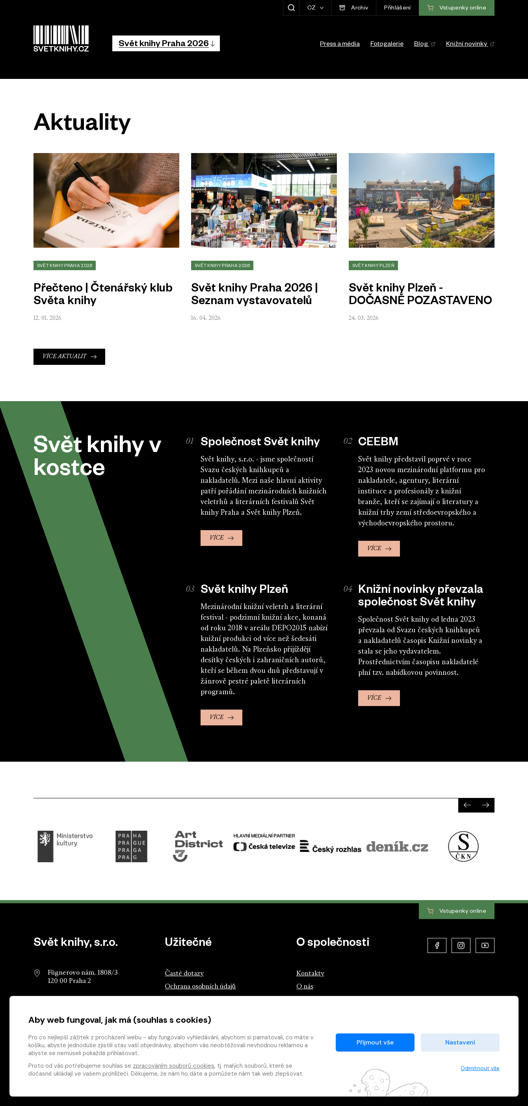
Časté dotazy (184, 973)
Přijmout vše (375, 1042)
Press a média (340, 45)
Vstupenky (456, 911)
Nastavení (460, 1042)
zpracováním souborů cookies (173, 1066)
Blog (424, 45)
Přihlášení (397, 9)
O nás (304, 986)
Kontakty (310, 973)
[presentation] (467, 805)
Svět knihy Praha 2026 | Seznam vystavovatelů (254, 296)
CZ (312, 9)
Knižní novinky (470, 45)
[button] (166, 43)
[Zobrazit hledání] (291, 8)
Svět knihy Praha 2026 (65, 266)
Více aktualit (64, 357)
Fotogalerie (386, 45)
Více (216, 538)
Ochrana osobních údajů (200, 986)
